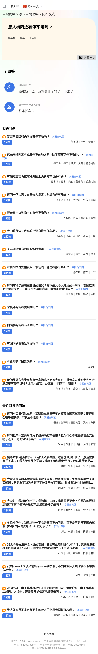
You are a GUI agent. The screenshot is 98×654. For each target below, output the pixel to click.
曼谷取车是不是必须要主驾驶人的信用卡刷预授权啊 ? (48, 609)
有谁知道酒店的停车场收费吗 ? (34, 249)
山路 (93, 236)
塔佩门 (92, 366)
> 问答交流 (47, 14)
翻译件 (64, 422)
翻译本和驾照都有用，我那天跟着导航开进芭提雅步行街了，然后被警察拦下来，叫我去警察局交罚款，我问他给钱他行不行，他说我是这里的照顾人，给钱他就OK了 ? (48, 461)
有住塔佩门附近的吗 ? (28, 361)
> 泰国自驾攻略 (27, 14)
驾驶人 (84, 615)
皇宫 (85, 199)
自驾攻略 (9, 14)
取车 (65, 615)
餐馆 (78, 294)
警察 (93, 466)
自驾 (93, 199)
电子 (78, 596)
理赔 (55, 422)
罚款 (85, 422)
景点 (75, 388)
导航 (63, 466)
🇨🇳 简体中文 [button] (34, 6)
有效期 (76, 553)
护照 (93, 509)
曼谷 (85, 294)
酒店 (73, 163)
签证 (93, 553)
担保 (78, 444)
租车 (93, 444)
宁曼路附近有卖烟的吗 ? (30, 307)
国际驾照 (75, 422)
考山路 (76, 236)
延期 (60, 553)
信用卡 (69, 444)
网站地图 (49, 633)
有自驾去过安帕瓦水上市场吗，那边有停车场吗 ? (45, 267)
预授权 (57, 615)
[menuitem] (10, 5)
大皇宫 (76, 199)
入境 (68, 553)
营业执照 (82, 641)
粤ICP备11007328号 (25, 644)
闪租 (60, 509)
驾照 (93, 422)
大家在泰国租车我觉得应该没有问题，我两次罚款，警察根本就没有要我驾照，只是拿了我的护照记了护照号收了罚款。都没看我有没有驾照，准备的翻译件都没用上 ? (48, 482)
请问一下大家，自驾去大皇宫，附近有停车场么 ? (45, 194)
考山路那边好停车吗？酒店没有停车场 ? (39, 230)
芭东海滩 (91, 163)
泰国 (93, 294)
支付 (85, 444)
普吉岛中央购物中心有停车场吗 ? (35, 212)
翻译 (85, 466)
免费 (80, 163)
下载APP (10, 6)
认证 (63, 531)
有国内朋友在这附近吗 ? (30, 343)
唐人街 (33, 38)
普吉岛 (92, 141)
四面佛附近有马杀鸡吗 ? (30, 325)
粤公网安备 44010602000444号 (49, 648)
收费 (85, 254)
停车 (22, 38)
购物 (93, 218)
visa (60, 444)
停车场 (11, 38)
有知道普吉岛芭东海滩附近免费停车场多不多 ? (44, 176)
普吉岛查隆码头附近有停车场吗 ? (35, 136)
